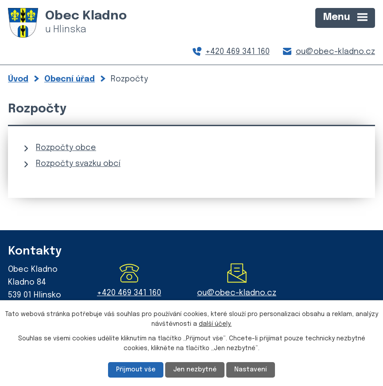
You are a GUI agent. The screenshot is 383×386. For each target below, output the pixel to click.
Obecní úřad (69, 79)
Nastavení (250, 370)
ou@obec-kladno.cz (335, 52)
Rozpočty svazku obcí (78, 164)
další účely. (215, 324)
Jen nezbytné (195, 370)
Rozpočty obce (66, 148)
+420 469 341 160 (237, 52)
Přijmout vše (135, 370)
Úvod (18, 79)
